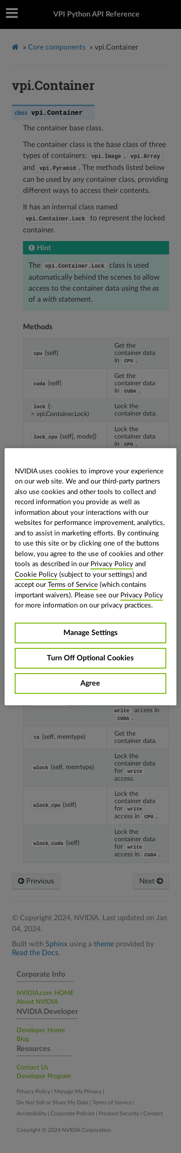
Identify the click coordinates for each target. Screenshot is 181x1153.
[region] (90, 576)
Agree (90, 683)
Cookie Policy (36, 574)
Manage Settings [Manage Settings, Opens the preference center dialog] (90, 632)
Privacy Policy (111, 564)
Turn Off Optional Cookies (90, 658)
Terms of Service (73, 584)
